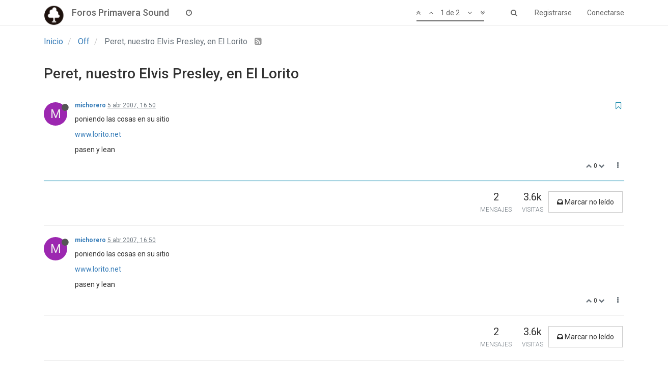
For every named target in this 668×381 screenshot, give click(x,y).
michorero (90, 105)
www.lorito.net (98, 134)
